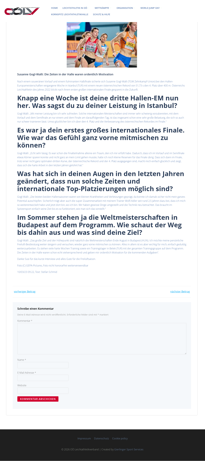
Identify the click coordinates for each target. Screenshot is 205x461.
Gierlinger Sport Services (129, 449)
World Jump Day (151, 7)
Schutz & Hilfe (101, 14)
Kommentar (24, 321)
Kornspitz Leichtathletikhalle (69, 14)
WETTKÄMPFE (103, 7)
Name (21, 360)
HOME (54, 7)
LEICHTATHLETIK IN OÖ (76, 7)
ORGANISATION (126, 7)
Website (21, 385)
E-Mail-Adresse (26, 373)
